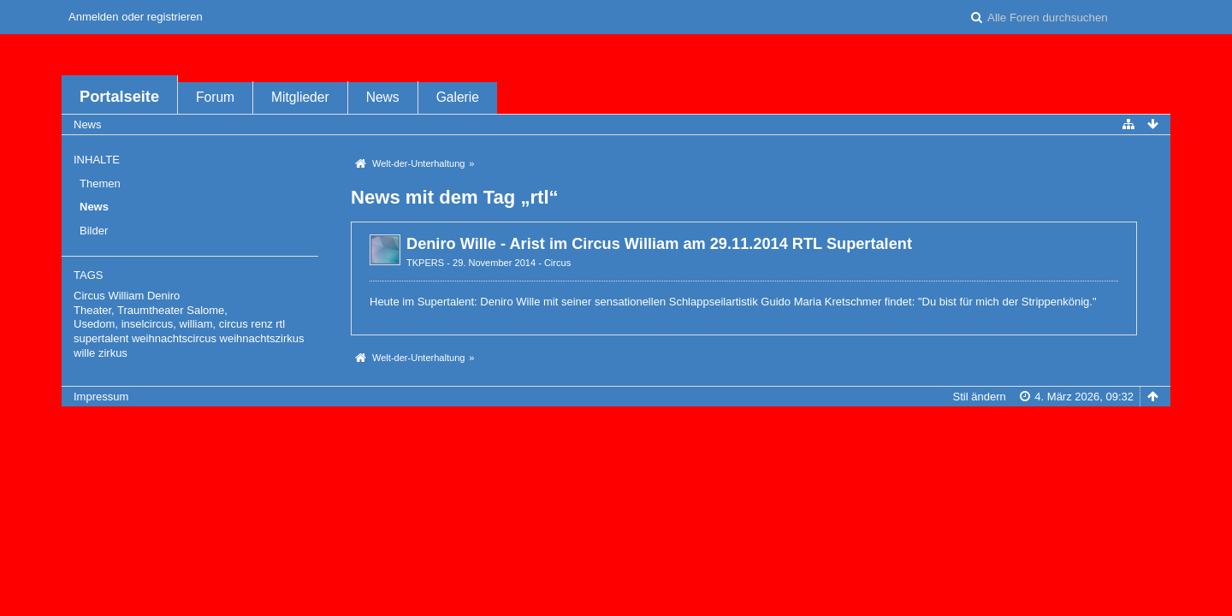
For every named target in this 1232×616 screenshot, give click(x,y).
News (383, 97)
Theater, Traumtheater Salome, (151, 310)
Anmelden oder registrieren (135, 16)
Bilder (94, 230)
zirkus (112, 352)
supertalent (101, 338)
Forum (215, 97)
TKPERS (425, 263)
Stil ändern (979, 396)
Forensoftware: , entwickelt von (616, 424)
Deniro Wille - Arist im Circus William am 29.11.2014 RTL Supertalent (659, 243)
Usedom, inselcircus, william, (145, 323)
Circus (557, 263)
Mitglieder (300, 97)
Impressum (101, 396)
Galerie (457, 97)
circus (233, 323)
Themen (100, 183)
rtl (280, 323)
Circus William (109, 295)
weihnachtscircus (174, 338)
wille (84, 352)
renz (261, 323)
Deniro (163, 295)
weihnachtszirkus (262, 338)
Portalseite (119, 96)
